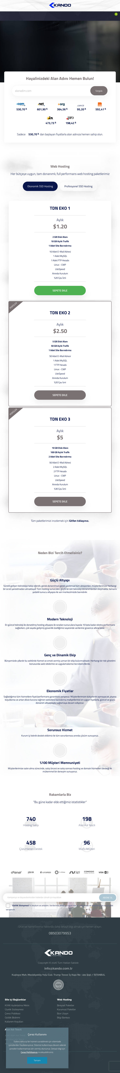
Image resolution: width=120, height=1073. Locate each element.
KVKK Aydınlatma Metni (17, 1005)
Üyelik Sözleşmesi (14, 1009)
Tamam (37, 1060)
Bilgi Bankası (63, 1017)
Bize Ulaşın (62, 1013)
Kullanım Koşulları (14, 1021)
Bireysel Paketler (65, 1005)
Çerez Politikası (12, 1013)
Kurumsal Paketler (66, 1009)
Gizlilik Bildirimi (12, 1017)
